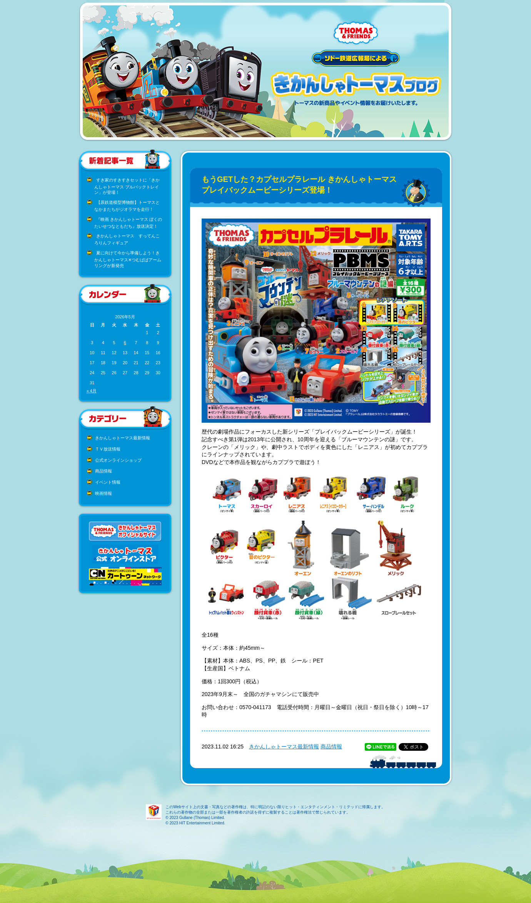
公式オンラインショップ (118, 460)
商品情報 (103, 471)
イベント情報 (107, 482)
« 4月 (92, 390)
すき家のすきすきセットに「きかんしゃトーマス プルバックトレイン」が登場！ (127, 186)
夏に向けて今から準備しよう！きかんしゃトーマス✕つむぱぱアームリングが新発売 (127, 259)
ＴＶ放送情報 (107, 449)
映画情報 (103, 493)
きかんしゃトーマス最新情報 (122, 438)
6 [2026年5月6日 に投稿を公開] (125, 342)
